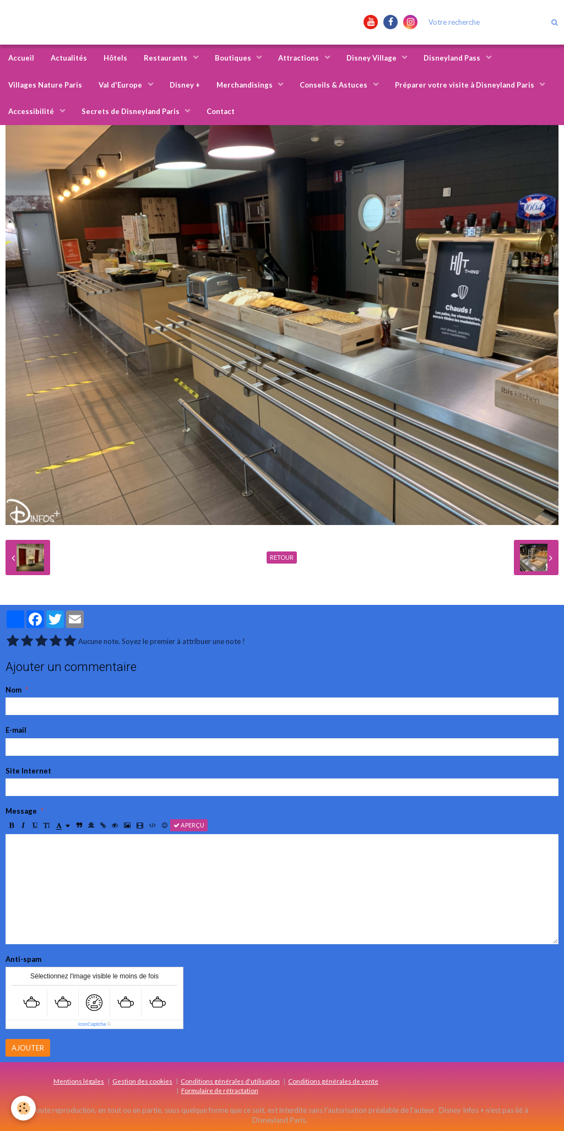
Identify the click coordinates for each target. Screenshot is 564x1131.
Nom (13, 689)
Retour (282, 557)
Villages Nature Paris (45, 84)
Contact (221, 111)
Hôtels (115, 57)
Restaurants (166, 57)
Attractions (299, 57)
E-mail (16, 730)
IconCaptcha (92, 1024)
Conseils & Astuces (334, 84)
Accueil (21, 57)
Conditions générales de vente (333, 1081)
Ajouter (28, 1047)
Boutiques (234, 57)
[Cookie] (23, 1108)
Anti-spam (23, 959)
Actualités (69, 57)
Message (21, 811)
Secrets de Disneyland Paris (131, 111)
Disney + (185, 84)
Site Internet (28, 770)
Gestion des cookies (142, 1081)
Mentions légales (78, 1081)
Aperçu (188, 825)
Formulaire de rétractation (219, 1090)
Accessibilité (32, 111)
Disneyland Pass (453, 57)
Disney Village (372, 57)
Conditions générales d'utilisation (230, 1081)
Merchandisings (245, 84)
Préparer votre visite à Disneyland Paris (465, 84)
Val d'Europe (121, 84)
